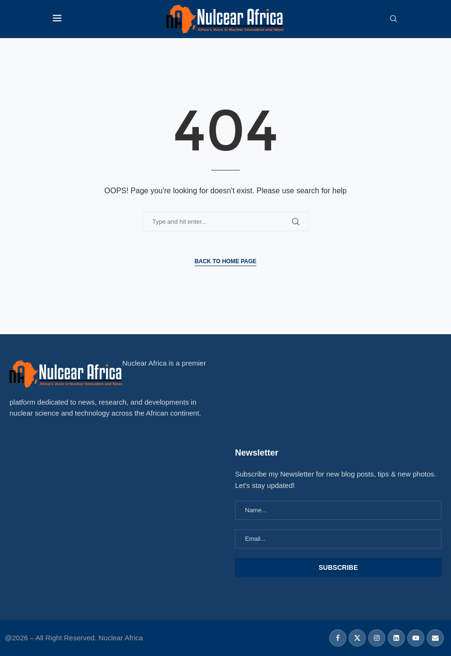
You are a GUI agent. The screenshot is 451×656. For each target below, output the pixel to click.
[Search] (393, 19)
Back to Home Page (225, 261)
